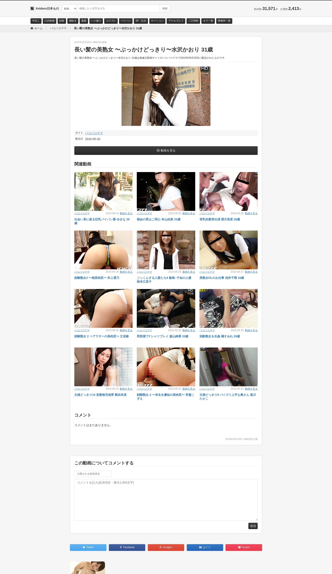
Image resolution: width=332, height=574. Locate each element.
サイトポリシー (62, 567)
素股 (83, 20)
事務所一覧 (224, 20)
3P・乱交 (141, 20)
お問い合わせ (41, 567)
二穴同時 (193, 20)
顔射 (61, 20)
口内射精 (49, 20)
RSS (78, 567)
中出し (36, 20)
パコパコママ (94, 133)
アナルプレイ (176, 20)
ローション (157, 20)
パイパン (126, 20)
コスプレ (111, 20)
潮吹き (73, 20)
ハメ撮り (96, 20)
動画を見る (168, 150)
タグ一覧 (208, 20)
